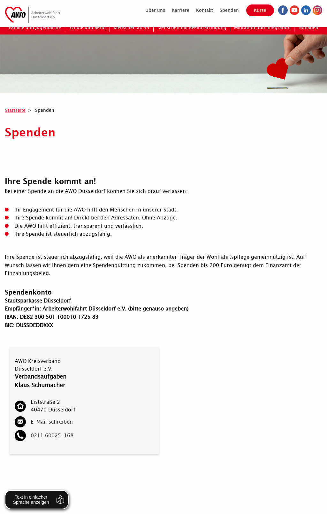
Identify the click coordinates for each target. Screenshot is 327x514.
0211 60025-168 (52, 436)
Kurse (260, 10)
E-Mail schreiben (52, 422)
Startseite (15, 110)
